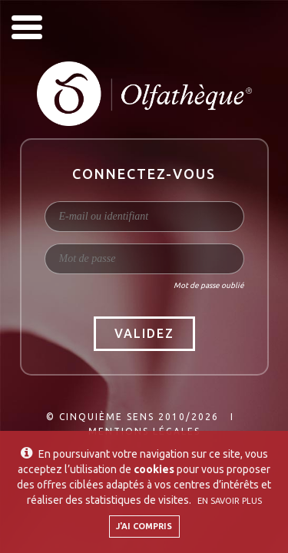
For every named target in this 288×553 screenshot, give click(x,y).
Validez (144, 333)
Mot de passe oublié (209, 285)
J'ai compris (144, 526)
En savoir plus (229, 500)
